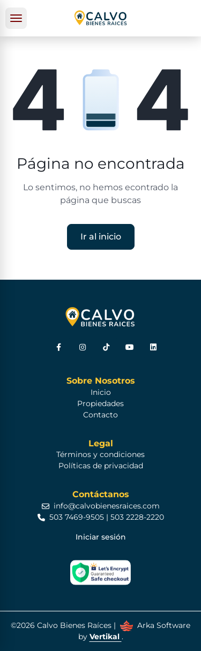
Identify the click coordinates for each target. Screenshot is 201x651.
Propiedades (100, 403)
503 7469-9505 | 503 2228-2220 (101, 517)
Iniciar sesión (101, 537)
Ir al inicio (100, 236)
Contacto (100, 415)
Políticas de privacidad (100, 465)
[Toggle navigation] (16, 18)
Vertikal (106, 636)
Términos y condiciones (100, 454)
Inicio (101, 392)
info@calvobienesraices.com (101, 506)
